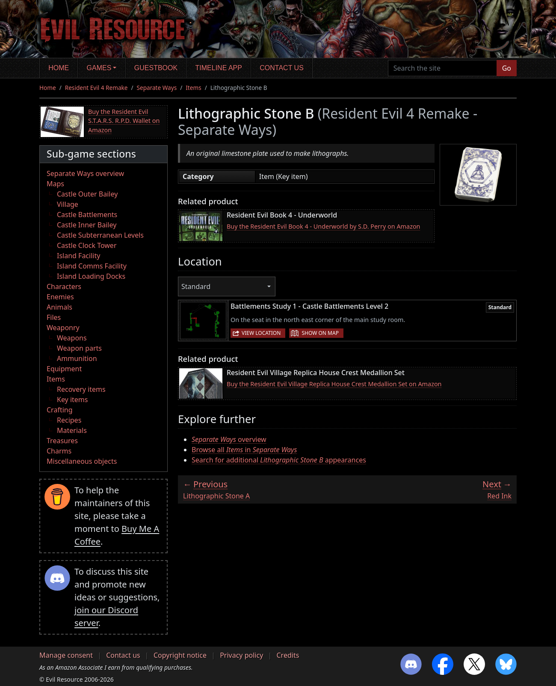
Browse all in (244, 449)
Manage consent (66, 655)
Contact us (282, 68)
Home (58, 68)
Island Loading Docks (91, 276)
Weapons (72, 338)
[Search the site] (442, 68)
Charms (59, 451)
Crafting (60, 410)
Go (506, 68)
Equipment (64, 368)
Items (193, 88)
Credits (287, 655)
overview (229, 439)
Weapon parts (79, 348)
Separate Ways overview (85, 173)
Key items (72, 399)
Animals (59, 307)
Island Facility (78, 255)
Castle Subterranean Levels (100, 235)
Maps (55, 183)
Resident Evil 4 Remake (96, 88)
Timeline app (218, 68)
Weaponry (63, 327)
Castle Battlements (87, 214)
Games (99, 68)
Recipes (69, 420)
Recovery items (81, 389)
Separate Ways (157, 88)
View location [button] (261, 333)
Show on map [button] (320, 333)
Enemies (60, 296)
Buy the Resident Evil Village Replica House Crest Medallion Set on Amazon (334, 384)
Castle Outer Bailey (87, 194)
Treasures (62, 440)
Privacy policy (241, 655)
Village (67, 204)
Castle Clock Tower (87, 245)
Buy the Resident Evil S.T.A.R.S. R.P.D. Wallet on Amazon (124, 120)
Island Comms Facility (92, 266)
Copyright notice (180, 655)
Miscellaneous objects (82, 461)
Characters (64, 286)
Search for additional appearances (279, 460)
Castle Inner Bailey (86, 225)
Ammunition (77, 358)
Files (54, 317)
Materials (72, 430)
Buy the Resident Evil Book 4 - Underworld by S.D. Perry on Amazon (323, 226)
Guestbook (155, 68)
